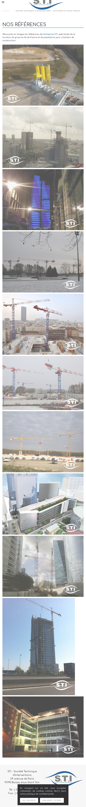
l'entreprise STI (50, 34)
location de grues (11, 37)
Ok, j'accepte (29, 800)
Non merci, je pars (52, 800)
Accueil (6, 11)
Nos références (24, 24)
